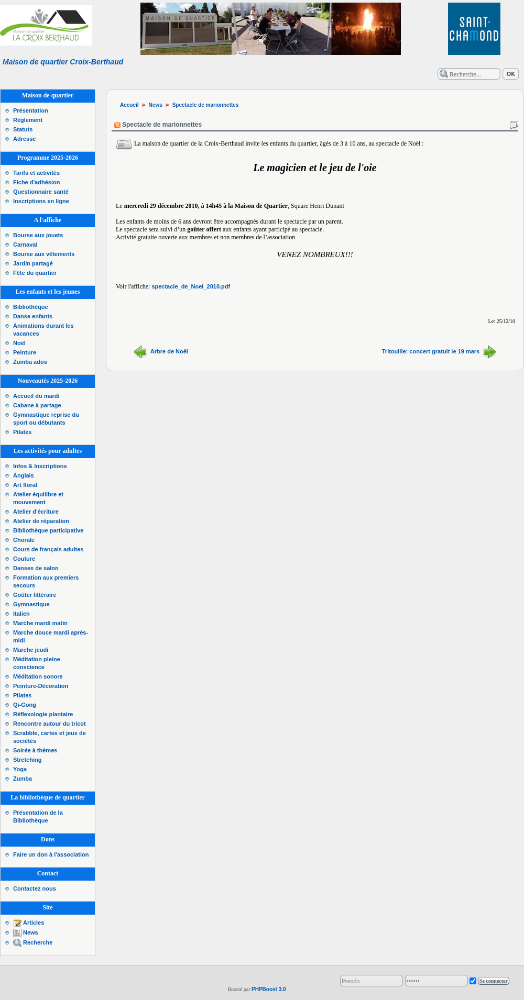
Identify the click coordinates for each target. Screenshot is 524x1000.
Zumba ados (30, 362)
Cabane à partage (37, 405)
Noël (19, 343)
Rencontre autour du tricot (49, 723)
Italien (21, 613)
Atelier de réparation (41, 521)
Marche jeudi (30, 650)
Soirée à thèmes (35, 750)
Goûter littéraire (35, 595)
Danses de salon (36, 568)
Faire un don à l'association (51, 854)
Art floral (25, 485)
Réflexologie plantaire (43, 714)
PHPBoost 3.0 (269, 989)
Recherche (37, 942)
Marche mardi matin (40, 623)
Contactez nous (34, 888)
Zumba (22, 778)
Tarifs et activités (36, 173)
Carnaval (25, 244)
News (30, 932)
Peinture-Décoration (40, 686)
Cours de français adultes (48, 549)
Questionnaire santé (41, 191)
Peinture (24, 352)
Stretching (27, 760)
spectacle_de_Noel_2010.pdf (190, 286)
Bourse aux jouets (38, 235)
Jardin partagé (33, 263)
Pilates (22, 432)
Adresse (24, 139)
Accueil (129, 105)
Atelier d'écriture (36, 511)
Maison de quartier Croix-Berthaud (63, 62)
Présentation (30, 110)
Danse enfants (32, 316)
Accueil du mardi (36, 396)
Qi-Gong (24, 705)
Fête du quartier (35, 273)
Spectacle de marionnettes (205, 105)
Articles (33, 922)
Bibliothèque (30, 307)
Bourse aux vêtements (43, 254)
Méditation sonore (38, 676)
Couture (24, 558)
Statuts (22, 129)
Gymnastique (31, 604)
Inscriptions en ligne (41, 201)
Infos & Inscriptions (40, 466)
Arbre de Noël (169, 351)
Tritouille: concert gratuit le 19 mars (430, 351)
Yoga (20, 769)
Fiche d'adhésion (36, 182)
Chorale (24, 540)
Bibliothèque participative (48, 530)
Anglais (23, 475)
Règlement (27, 120)
